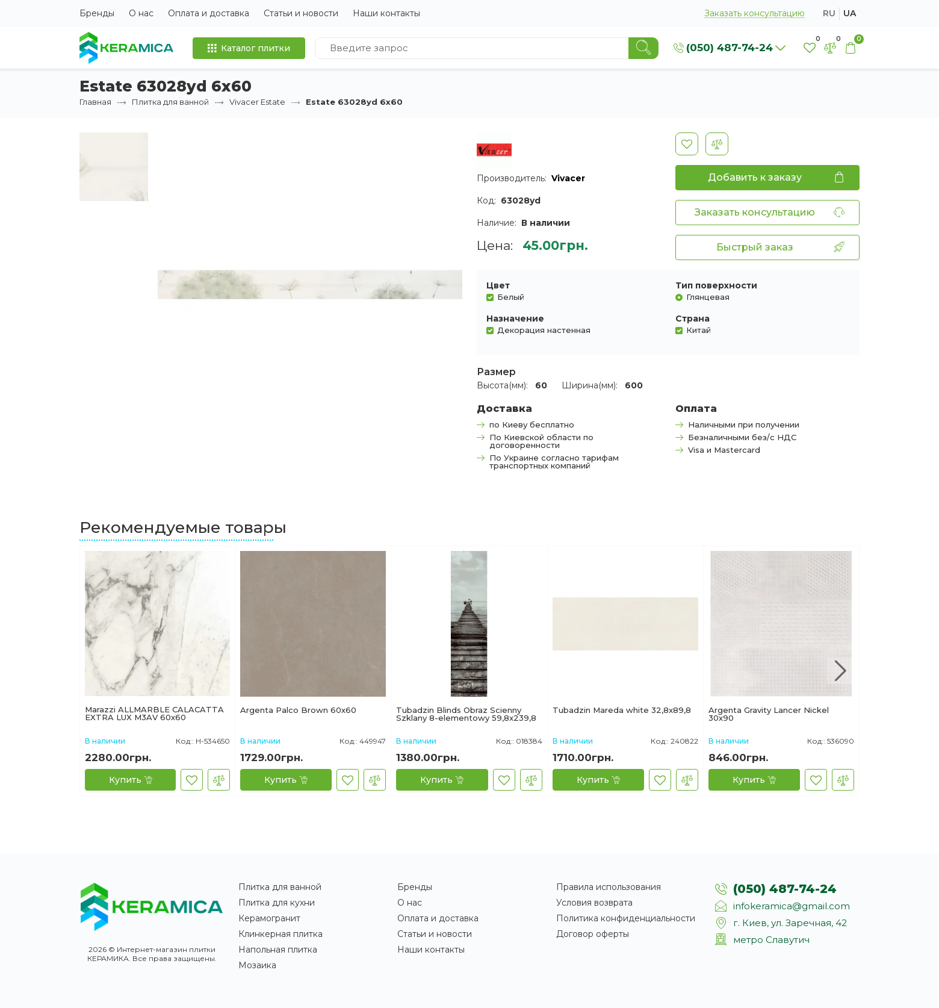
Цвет (498, 285)
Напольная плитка (277, 949)
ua (849, 13)
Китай (698, 329)
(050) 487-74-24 (785, 889)
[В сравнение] (716, 143)
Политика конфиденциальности (625, 918)
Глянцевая (708, 296)
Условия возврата (594, 902)
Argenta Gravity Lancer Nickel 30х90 (768, 714)
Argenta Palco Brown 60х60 (298, 710)
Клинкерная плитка (280, 934)
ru (829, 13)
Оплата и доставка (208, 13)
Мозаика (257, 965)
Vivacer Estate (257, 102)
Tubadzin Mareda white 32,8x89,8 (622, 710)
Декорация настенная (543, 329)
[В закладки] (686, 143)
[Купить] (130, 780)
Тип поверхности (716, 285)
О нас (141, 13)
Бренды (96, 13)
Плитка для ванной (170, 102)
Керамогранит (269, 918)
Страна (692, 318)
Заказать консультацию (754, 13)
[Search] (643, 48)
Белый (510, 296)
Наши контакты (386, 13)
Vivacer (568, 178)
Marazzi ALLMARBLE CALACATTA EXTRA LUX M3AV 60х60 (154, 713)
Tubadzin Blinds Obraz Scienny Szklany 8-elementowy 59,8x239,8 (466, 714)
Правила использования (608, 887)
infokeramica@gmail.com (791, 905)
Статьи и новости (301, 13)
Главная (95, 102)
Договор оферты (592, 934)
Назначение (515, 318)
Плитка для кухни (276, 902)
